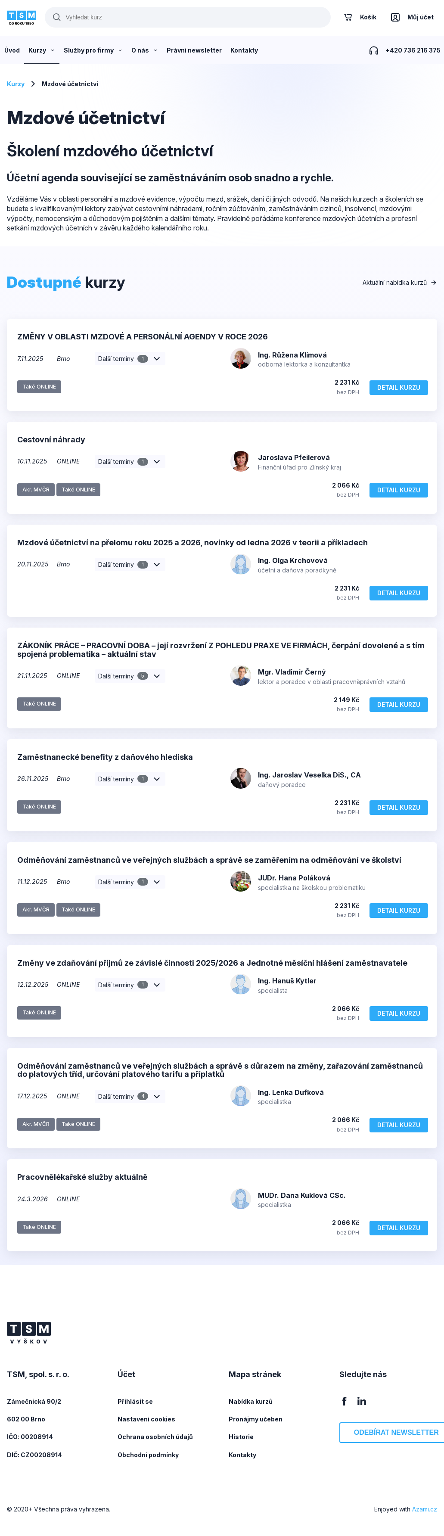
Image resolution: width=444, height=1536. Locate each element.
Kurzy (16, 83)
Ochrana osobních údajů (155, 1436)
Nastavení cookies (146, 1419)
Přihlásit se (135, 1401)
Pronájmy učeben (256, 1419)
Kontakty (242, 1454)
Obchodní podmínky (148, 1454)
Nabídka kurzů (251, 1401)
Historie (241, 1436)
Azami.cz (424, 1509)
